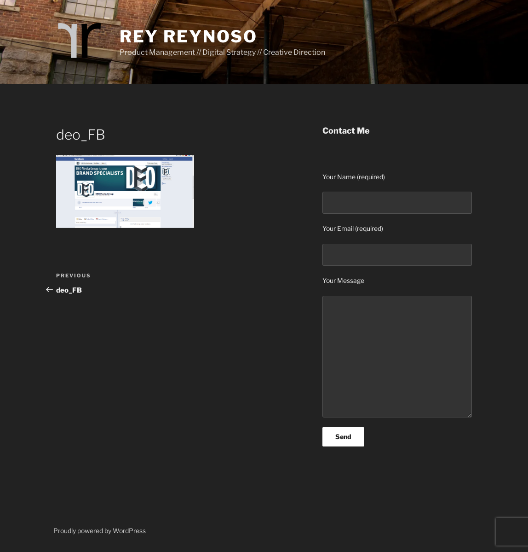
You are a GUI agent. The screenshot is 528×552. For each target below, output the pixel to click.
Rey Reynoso (189, 36)
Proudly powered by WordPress (99, 530)
